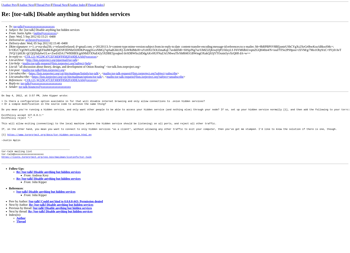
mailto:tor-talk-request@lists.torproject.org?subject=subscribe (140, 73)
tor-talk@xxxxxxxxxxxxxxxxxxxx (34, 26)
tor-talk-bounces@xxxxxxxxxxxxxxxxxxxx (45, 86)
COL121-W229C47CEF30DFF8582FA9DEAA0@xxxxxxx (60, 56)
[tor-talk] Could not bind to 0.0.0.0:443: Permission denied (66, 214)
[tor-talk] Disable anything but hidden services (45, 205)
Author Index (78, 5)
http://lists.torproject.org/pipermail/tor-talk (51, 60)
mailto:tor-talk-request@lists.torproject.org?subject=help (56, 63)
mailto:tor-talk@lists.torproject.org (43, 70)
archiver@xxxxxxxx (38, 39)
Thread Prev (43, 5)
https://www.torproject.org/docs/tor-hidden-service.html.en (49, 143)
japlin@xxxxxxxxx (45, 33)
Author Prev (9, 5)
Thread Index (96, 5)
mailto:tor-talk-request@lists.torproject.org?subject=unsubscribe (145, 76)
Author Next (26, 5)
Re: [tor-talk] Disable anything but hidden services (48, 185)
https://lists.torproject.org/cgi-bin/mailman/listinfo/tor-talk (63, 73)
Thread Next (60, 5)
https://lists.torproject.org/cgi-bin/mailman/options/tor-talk (67, 76)
